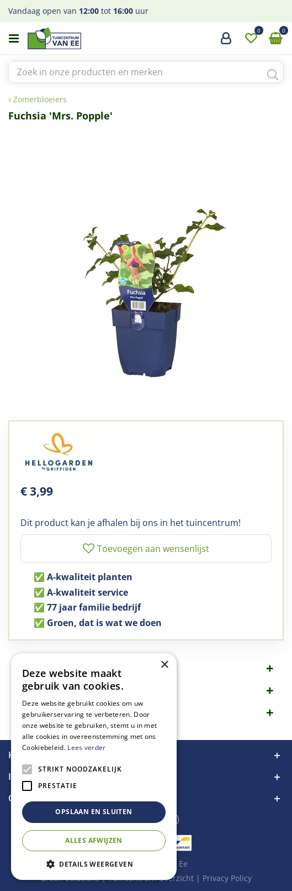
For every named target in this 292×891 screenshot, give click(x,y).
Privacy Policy (227, 878)
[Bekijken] (275, 38)
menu (14, 38)
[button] (94, 863)
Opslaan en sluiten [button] (93, 811)
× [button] (164, 665)
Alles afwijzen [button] (94, 840)
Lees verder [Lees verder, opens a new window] (86, 747)
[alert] (94, 766)
